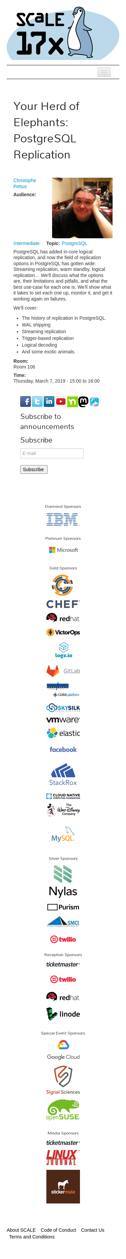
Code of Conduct (58, 1230)
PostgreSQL (74, 243)
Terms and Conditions (31, 1236)
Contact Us (92, 1230)
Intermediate (26, 243)
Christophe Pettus (24, 183)
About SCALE (21, 1230)
